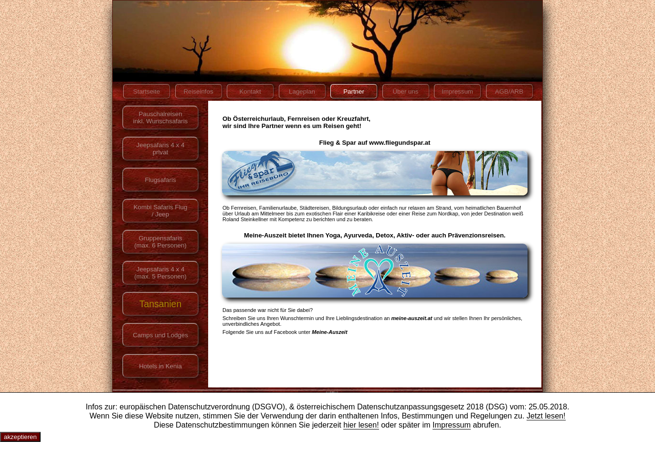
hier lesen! (361, 424)
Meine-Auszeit (329, 332)
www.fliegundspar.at (399, 142)
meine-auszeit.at (412, 318)
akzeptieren (20, 436)
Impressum (452, 424)
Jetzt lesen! (546, 415)
